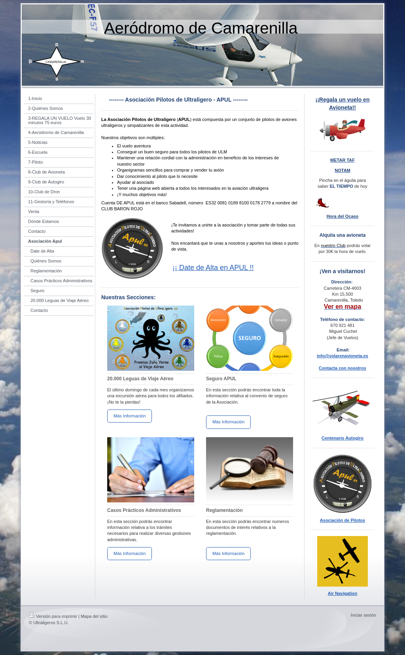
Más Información (130, 415)
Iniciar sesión (363, 615)
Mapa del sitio (94, 616)
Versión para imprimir (53, 616)
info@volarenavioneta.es (342, 355)
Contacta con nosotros (342, 368)
